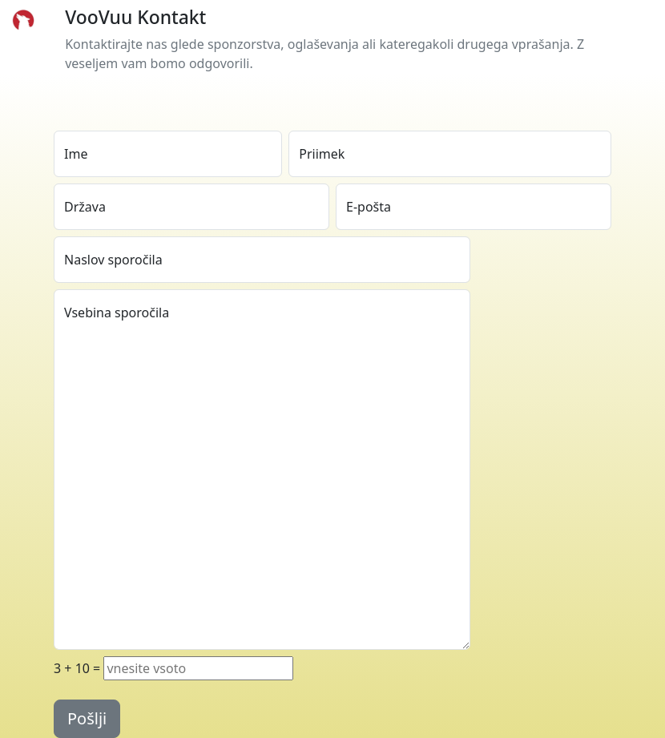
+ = (77, 668)
